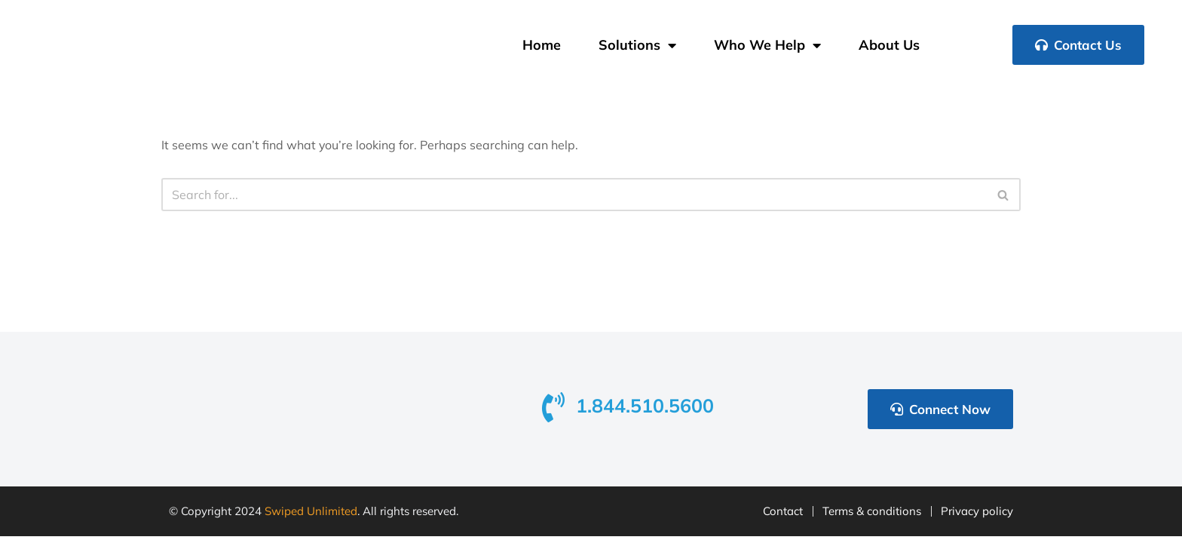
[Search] (574, 194)
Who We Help (767, 45)
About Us (889, 45)
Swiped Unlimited (311, 518)
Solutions (637, 45)
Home (541, 45)
